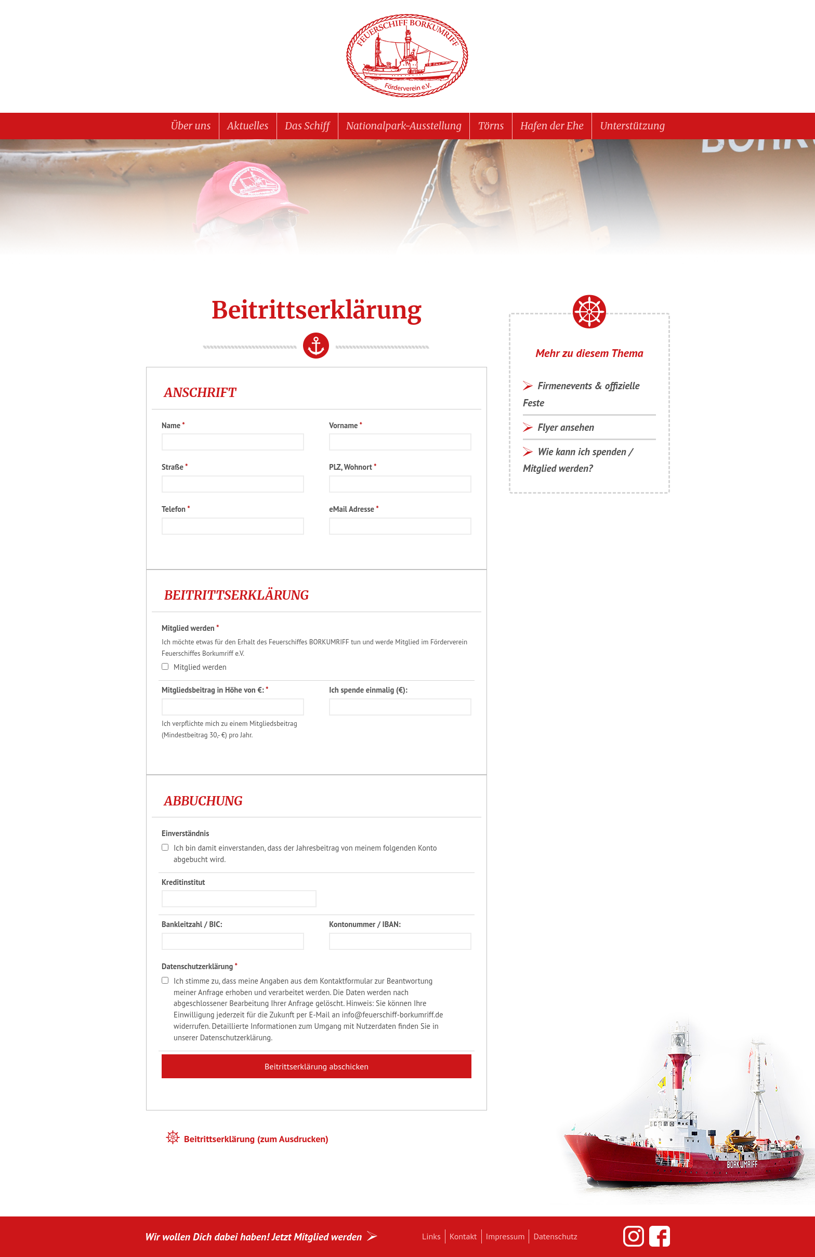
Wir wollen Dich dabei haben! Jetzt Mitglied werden (253, 1236)
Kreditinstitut (183, 882)
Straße (175, 467)
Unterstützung (632, 126)
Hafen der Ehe (552, 126)
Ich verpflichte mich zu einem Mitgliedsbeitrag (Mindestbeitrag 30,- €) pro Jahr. (229, 729)
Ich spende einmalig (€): (368, 690)
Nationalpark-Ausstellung (404, 126)
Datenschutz (555, 1236)
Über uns (191, 126)
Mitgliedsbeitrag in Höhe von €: (215, 690)
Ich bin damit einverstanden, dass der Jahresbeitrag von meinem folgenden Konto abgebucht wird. (305, 853)
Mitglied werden (190, 628)
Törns (491, 126)
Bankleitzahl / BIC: (192, 924)
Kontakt (463, 1236)
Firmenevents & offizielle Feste (581, 393)
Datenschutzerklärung (200, 966)
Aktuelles (247, 126)
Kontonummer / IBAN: (364, 924)
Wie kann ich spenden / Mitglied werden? (578, 459)
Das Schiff (307, 126)
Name (173, 425)
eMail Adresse (353, 509)
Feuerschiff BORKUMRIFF (407, 56)
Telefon (176, 509)
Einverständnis (185, 833)
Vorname (345, 425)
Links (431, 1236)
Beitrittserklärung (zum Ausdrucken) (256, 1139)
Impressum (505, 1236)
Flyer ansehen (566, 426)
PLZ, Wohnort (352, 467)
